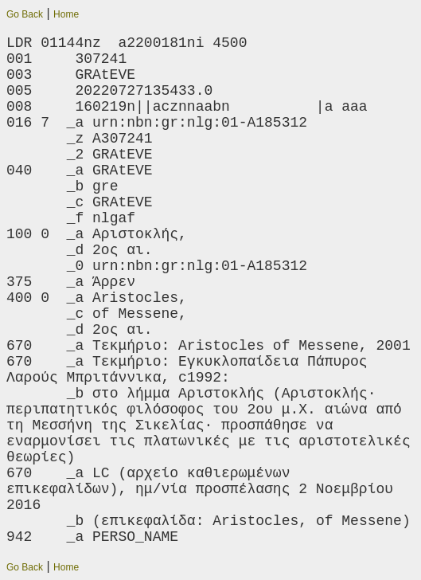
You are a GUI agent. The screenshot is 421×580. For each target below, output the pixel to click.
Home (66, 14)
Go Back (24, 14)
